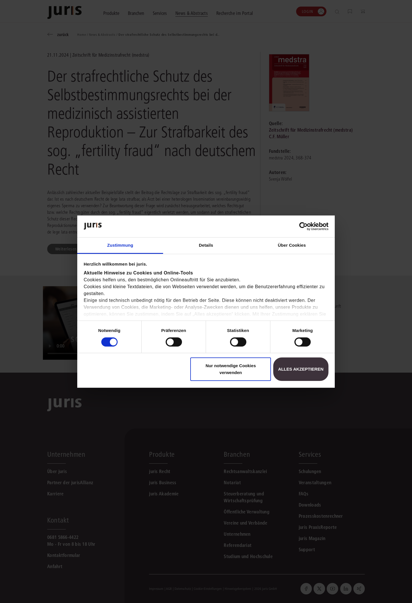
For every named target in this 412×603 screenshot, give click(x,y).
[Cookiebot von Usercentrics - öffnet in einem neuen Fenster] (303, 226)
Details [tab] (206, 245)
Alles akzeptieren (301, 369)
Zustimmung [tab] (120, 245)
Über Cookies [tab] (292, 245)
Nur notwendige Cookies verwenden (230, 369)
